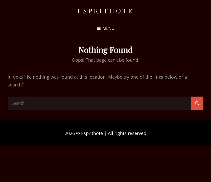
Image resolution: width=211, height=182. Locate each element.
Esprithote (105, 10)
